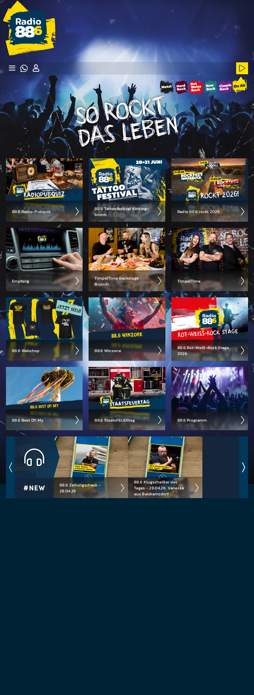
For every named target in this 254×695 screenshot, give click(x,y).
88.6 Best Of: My (46, 420)
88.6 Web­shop (46, 350)
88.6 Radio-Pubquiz (46, 211)
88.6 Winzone (128, 350)
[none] (12, 68)
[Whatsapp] (24, 68)
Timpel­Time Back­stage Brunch (128, 281)
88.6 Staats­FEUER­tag (128, 420)
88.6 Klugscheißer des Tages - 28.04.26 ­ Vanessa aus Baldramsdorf (166, 488)
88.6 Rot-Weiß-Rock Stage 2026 (211, 350)
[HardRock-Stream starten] (181, 87)
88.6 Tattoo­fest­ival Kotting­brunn (128, 211)
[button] (36, 68)
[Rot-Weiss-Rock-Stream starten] (196, 87)
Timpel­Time (211, 281)
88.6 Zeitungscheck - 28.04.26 (92, 487)
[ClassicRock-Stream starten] (225, 87)
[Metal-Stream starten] (167, 87)
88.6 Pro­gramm (211, 420)
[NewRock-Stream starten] (211, 87)
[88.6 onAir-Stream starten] (239, 86)
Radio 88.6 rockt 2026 (211, 211)
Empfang (46, 281)
